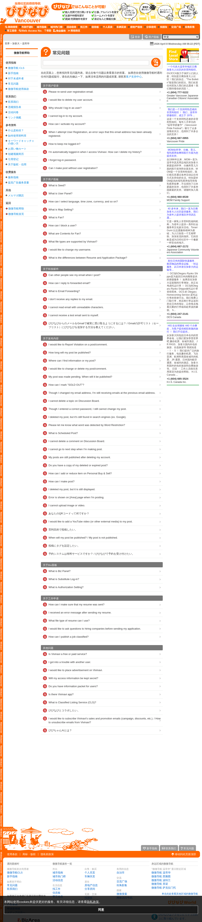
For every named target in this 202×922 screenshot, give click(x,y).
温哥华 (25, 43)
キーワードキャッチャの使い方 (21, 142)
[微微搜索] (11, 27)
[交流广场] (175, 27)
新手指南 (13, 73)
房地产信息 (91, 885)
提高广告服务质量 (18, 182)
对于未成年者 (16, 78)
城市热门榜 (59, 876)
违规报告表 (14, 107)
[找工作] (82, 27)
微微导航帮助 (22, 52)
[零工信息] (11, 30)
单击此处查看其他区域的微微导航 (180, 893)
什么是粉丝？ (16, 130)
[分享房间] (150, 27)
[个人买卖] (106, 27)
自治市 (120, 872)
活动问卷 (13, 112)
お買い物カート (17, 148)
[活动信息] (70, 27)
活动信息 (58, 880)
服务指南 (13, 177)
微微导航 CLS (16, 68)
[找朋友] (162, 27)
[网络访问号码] (30, 30)
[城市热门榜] (55, 27)
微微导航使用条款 (18, 89)
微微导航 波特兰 (161, 880)
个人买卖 (90, 872)
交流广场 (122, 881)
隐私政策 (93, 901)
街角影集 (122, 885)
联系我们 (13, 101)
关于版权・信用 (17, 164)
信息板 (56, 892)
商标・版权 (29, 854)
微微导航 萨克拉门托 (163, 887)
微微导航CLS (15, 872)
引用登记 (13, 159)
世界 (7, 43)
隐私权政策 (47, 854)
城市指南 (58, 872)
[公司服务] (59, 30)
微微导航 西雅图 (161, 876)
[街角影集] (189, 27)
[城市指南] (40, 27)
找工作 (56, 888)
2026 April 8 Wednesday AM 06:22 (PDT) (177, 43)
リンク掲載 (14, 117)
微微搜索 (122, 893)
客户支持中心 (134, 76)
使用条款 (12, 854)
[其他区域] (74, 30)
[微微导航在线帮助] (47, 30)
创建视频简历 (16, 154)
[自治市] (26, 27)
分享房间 (90, 888)
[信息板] (94, 27)
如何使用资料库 (17, 135)
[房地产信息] (135, 27)
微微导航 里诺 (159, 883)
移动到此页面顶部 (185, 854)
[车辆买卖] (120, 27)
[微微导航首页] (25, 12)
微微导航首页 (16, 213)
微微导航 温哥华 (161, 872)
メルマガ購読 (16, 195)
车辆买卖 (90, 876)
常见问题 (13, 83)
